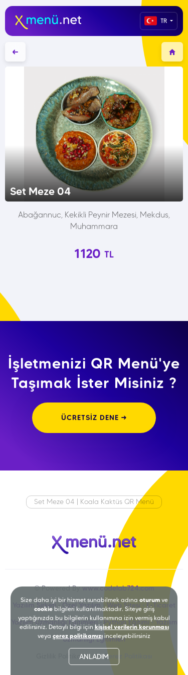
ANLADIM (94, 656)
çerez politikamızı (78, 636)
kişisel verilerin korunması (132, 626)
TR (156, 20)
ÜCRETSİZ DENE (94, 417)
